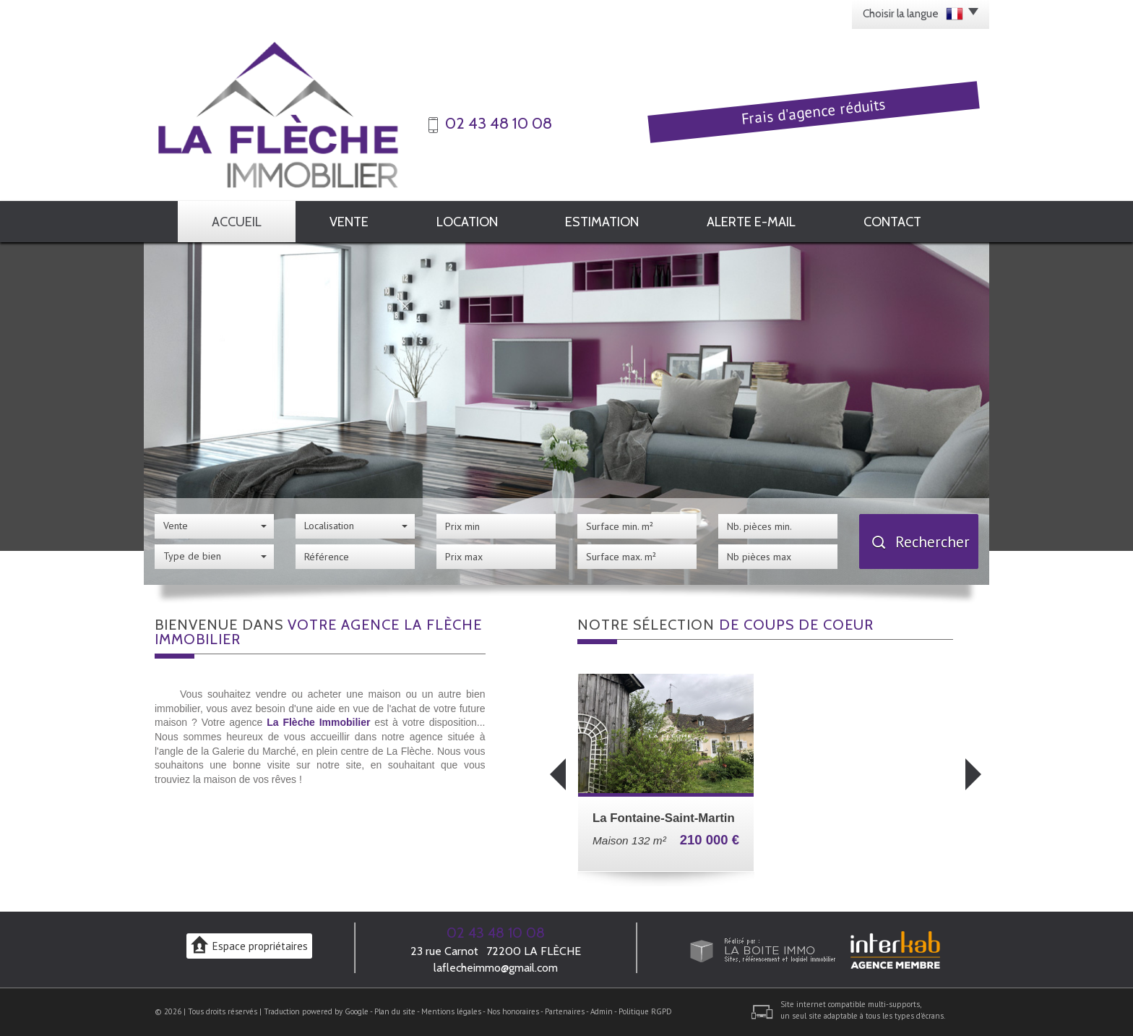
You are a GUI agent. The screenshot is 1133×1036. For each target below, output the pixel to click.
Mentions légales (451, 1011)
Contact (892, 221)
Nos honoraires (513, 1011)
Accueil (237, 221)
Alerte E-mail (751, 221)
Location (467, 221)
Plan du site (394, 1011)
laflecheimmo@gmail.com (496, 968)
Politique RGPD (645, 1011)
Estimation (602, 221)
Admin (601, 1011)
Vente (349, 221)
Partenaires (565, 1011)
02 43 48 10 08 (496, 932)
